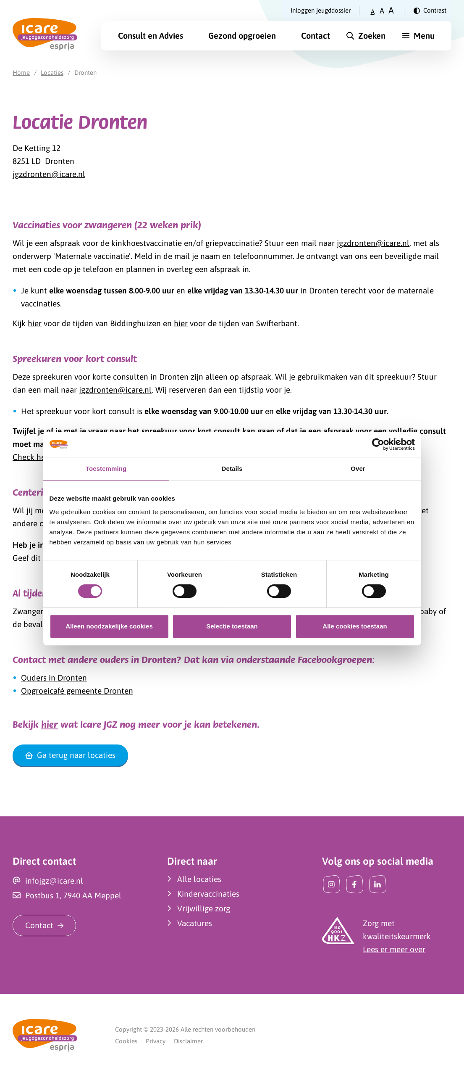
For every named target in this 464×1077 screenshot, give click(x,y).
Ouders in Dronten (54, 677)
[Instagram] (331, 884)
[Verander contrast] (430, 10)
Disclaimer (188, 1041)
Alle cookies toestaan (354, 626)
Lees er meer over (394, 949)
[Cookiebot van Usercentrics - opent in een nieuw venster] (378, 444)
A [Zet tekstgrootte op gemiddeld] (382, 10)
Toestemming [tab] (106, 468)
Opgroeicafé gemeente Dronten (77, 690)
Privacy (155, 1041)
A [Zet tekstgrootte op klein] (373, 11)
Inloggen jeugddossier (321, 10)
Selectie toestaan (232, 626)
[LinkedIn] (377, 884)
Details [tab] (232, 468)
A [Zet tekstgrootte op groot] (391, 10)
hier (35, 323)
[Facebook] (354, 884)
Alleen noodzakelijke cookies (109, 626)
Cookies (126, 1041)
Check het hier (38, 457)
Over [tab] (358, 468)
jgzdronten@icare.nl (49, 174)
